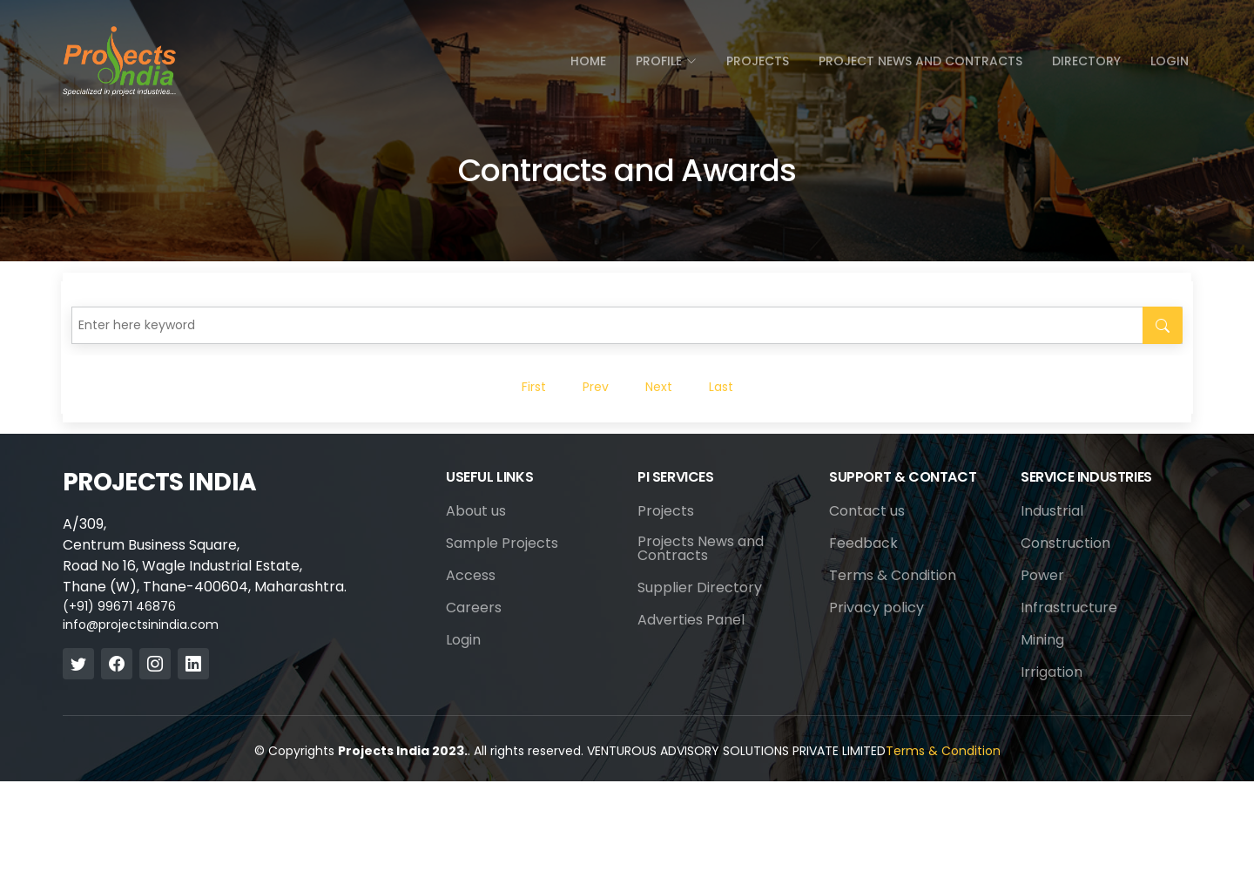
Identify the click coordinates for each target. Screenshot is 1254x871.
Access (471, 576)
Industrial (1052, 511)
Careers (474, 608)
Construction (1065, 543)
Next (658, 386)
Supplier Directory (699, 588)
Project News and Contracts (920, 61)
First (534, 386)
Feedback (863, 543)
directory (1086, 61)
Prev (596, 386)
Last (721, 386)
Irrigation (1051, 672)
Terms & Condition (892, 576)
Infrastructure (1069, 608)
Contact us (867, 511)
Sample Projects (502, 543)
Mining (1042, 640)
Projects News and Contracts (700, 549)
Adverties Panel (691, 620)
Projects (757, 61)
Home (588, 61)
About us (476, 511)
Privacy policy (876, 608)
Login (1169, 61)
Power (1042, 576)
